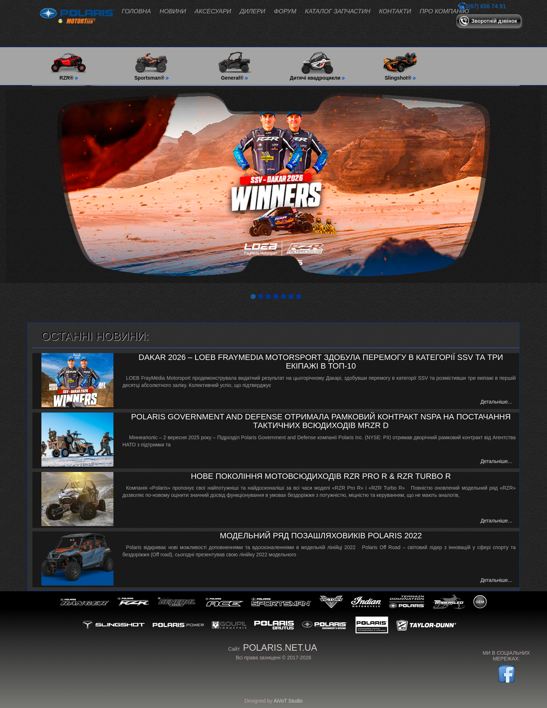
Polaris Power (178, 624)
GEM (480, 601)
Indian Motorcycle (366, 601)
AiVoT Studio (288, 701)
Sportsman (281, 601)
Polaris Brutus (274, 624)
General (177, 601)
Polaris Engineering (371, 624)
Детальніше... (496, 402)
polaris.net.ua (280, 647)
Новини (173, 11)
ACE (224, 601)
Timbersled (448, 601)
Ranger (84, 601)
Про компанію (444, 11)
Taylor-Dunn (426, 624)
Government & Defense (325, 624)
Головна (136, 11)
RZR (133, 601)
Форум (285, 11)
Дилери (252, 11)
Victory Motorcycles (331, 601)
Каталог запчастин (338, 11)
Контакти (395, 11)
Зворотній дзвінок (494, 21)
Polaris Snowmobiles (407, 601)
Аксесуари (213, 11)
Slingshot (113, 624)
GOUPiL (229, 624)
